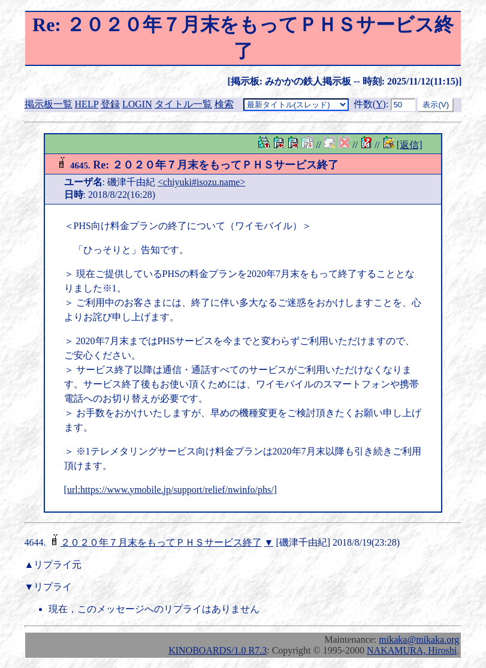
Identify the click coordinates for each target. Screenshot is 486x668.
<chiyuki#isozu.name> (201, 182)
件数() (370, 104)
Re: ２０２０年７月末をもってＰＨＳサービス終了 (197, 165)
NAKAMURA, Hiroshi (412, 650)
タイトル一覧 (183, 104)
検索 (224, 104)
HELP (86, 104)
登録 (110, 104)
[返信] (409, 145)
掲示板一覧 (49, 104)
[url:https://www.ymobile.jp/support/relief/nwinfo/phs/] (170, 490)
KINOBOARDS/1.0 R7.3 (217, 650)
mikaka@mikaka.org (419, 639)
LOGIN (137, 104)
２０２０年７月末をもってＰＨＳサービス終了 (161, 542)
